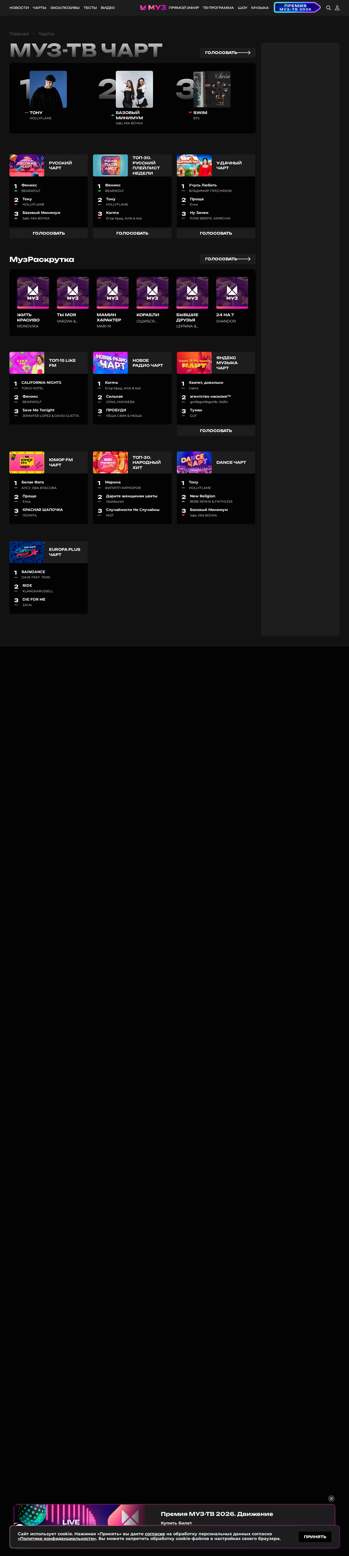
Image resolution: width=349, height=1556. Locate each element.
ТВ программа (218, 7)
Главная (19, 34)
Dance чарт (231, 462)
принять (315, 1536)
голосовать (227, 52)
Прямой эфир (184, 7)
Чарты (39, 7)
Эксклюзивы (65, 7)
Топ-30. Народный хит (147, 462)
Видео (108, 7)
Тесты (90, 7)
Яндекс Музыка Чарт (226, 363)
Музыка (260, 7)
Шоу (242, 7)
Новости (19, 7)
